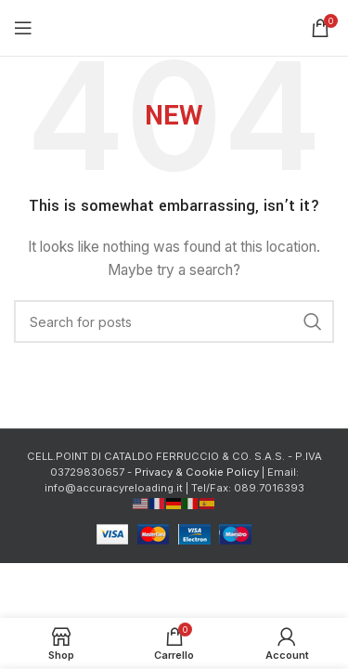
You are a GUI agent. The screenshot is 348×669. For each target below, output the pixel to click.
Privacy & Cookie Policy (197, 472)
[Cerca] (174, 321)
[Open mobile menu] (23, 27)
